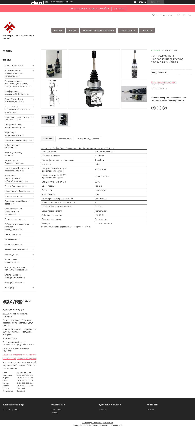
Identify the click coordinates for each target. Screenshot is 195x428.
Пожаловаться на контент (111, 425)
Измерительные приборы (17, 140)
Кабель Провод (12, 65)
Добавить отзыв (184, 15)
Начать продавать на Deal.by (61, 2)
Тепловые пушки (12, 244)
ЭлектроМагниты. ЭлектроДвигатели (13, 276)
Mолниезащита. (12, 196)
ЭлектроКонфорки (13, 282)
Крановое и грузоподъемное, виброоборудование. (14, 178)
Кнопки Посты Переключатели (12, 161)
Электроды (10, 287)
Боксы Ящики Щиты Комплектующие (14, 100)
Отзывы (54, 412)
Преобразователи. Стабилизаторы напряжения (13, 211)
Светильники (11, 234)
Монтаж (146, 30)
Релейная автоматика (15, 249)
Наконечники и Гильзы (15, 191)
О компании (56, 409)
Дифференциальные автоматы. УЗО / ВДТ (15, 92)
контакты (119, 8)
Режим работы (127, 30)
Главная (58, 30)
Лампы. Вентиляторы (15, 186)
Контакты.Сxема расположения (98, 30)
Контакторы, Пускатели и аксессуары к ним (17, 169)
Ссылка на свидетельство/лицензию (19, 354)
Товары (72, 30)
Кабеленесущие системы (12, 146)
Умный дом (10, 254)
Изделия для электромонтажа (13, 133)
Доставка (103, 409)
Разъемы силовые (13, 219)
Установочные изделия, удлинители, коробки (16, 268)
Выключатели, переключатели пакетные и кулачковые (17, 109)
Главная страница (11, 409)
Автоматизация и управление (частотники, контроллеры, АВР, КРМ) (16, 84)
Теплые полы (11, 239)
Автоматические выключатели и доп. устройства (14, 73)
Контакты (151, 409)
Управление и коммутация (11, 260)
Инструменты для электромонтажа (13, 126)
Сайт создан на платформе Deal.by (97, 422)
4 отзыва (141, 2)
